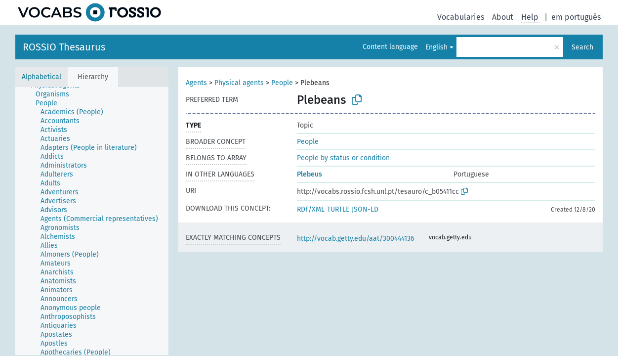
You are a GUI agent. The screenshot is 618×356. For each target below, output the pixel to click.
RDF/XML (311, 209)
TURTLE (338, 209)
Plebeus (309, 174)
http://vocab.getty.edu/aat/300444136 (355, 238)
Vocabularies (460, 17)
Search (582, 47)
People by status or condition (343, 158)
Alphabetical (41, 77)
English (436, 47)
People (282, 83)
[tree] (91, 221)
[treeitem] (56, 94)
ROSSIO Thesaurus (64, 47)
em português (576, 17)
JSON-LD (365, 209)
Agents (196, 83)
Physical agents (239, 83)
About (502, 17)
